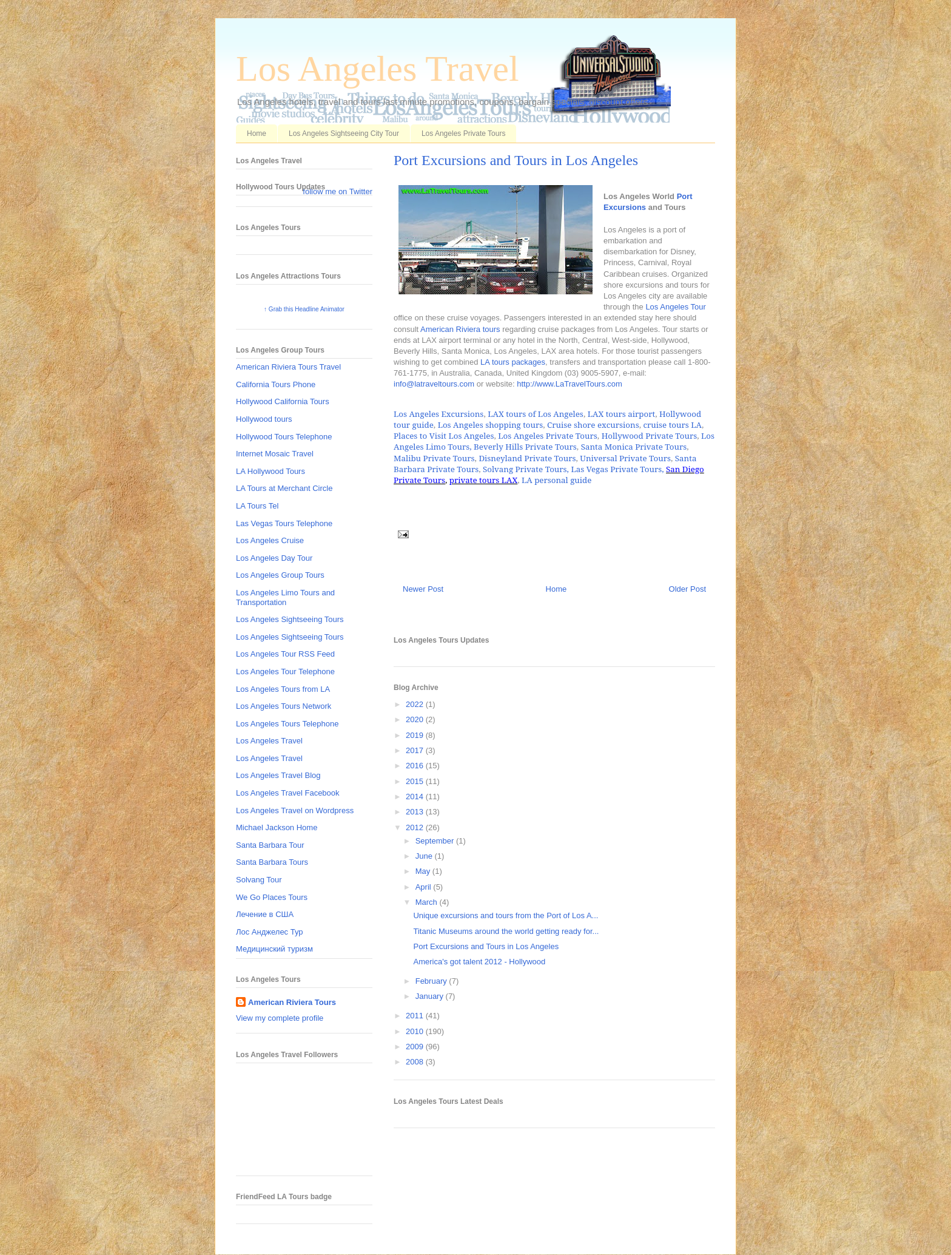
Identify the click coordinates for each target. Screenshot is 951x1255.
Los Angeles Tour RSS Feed (285, 653)
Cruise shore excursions (593, 424)
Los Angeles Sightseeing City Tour (344, 133)
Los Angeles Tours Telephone (287, 723)
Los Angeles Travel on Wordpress (295, 810)
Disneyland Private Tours (527, 458)
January (430, 996)
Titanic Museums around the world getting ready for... (506, 931)
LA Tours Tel (257, 505)
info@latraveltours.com (434, 383)
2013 (416, 811)
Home (256, 133)
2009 (416, 1046)
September (435, 840)
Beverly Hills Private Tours (525, 446)
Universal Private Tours (625, 458)
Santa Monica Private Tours (634, 446)
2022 (416, 704)
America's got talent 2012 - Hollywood (479, 961)
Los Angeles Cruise (270, 540)
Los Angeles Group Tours (280, 575)
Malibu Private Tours (434, 458)
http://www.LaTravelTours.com (569, 383)
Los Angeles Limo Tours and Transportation (285, 597)
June (425, 856)
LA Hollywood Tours (270, 471)
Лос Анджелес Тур (269, 931)
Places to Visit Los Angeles (444, 435)
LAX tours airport (621, 413)
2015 (416, 781)
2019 (416, 735)
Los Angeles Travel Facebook (288, 792)
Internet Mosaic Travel (275, 453)
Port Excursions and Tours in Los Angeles (516, 160)
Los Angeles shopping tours (490, 424)
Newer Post (423, 589)
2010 (416, 1031)
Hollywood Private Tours (649, 435)
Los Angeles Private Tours (464, 133)
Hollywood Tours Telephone (284, 436)
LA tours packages (512, 362)
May (423, 871)
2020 (416, 719)
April (424, 886)
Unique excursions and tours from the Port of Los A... (505, 915)
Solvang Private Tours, (526, 469)
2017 (416, 750)
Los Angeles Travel (377, 69)
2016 (416, 765)
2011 (416, 1015)
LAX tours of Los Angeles (535, 413)
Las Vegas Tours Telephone (284, 523)
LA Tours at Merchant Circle (284, 488)
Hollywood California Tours (282, 401)
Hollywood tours (264, 419)
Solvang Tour (259, 879)
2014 (416, 796)
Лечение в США (265, 914)
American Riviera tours (460, 329)
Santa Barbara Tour (270, 845)
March (427, 902)
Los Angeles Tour (675, 306)
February (432, 981)
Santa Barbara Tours (272, 862)
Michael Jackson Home (276, 827)
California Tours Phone (275, 384)
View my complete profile (279, 1018)
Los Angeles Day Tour (274, 558)
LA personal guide (556, 480)
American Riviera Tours (292, 1002)
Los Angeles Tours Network (283, 706)
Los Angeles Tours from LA (283, 689)
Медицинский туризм (274, 948)
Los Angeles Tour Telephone (285, 671)
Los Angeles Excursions (438, 413)
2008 (416, 1061)
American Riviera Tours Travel (288, 366)
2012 (416, 827)
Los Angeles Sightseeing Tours (290, 619)
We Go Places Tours (271, 897)
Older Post (687, 589)
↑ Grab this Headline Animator (304, 309)
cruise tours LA (672, 424)
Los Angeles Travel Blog (278, 775)
